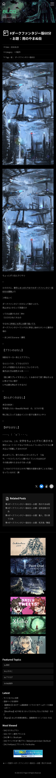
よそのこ (9, 671)
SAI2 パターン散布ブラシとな (14, 734)
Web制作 (9, 683)
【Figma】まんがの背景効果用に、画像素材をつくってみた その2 (28, 718)
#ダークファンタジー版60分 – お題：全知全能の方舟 (29, 510)
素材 (7, 665)
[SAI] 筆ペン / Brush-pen (13, 737)
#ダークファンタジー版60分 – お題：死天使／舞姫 (29, 522)
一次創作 (17, 52)
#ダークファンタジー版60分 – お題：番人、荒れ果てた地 (29, 517)
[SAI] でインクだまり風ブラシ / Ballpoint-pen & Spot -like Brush (27, 741)
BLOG (9, 11)
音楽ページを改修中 (11, 701)
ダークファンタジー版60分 (25, 57)
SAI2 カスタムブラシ (11, 730)
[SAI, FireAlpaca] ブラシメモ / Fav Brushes (19, 744)
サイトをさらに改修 (11, 698)
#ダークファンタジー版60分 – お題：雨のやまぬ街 (30, 36)
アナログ (9, 677)
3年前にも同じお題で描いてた (22, 323)
